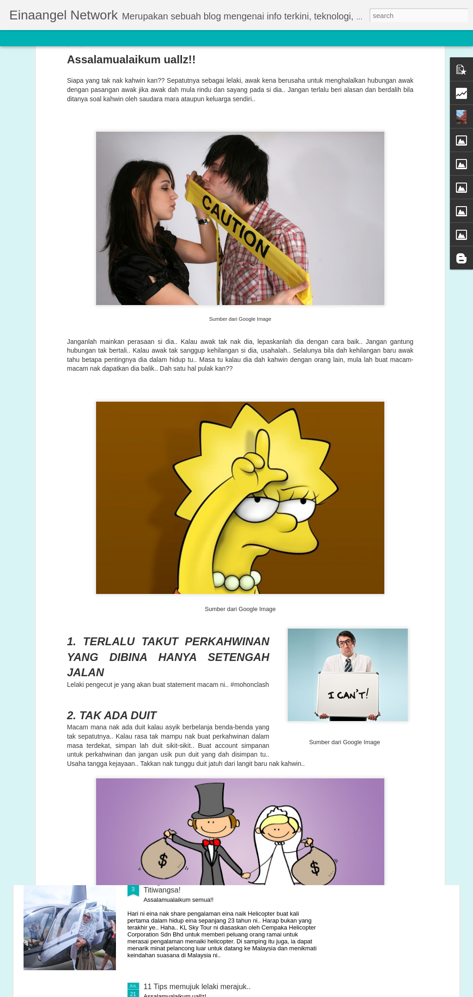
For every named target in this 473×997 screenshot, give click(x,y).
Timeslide (198, 38)
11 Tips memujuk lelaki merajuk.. (197, 987)
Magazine (75, 38)
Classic (15, 38)
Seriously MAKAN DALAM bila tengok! (207, 777)
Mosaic (106, 38)
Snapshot (165, 38)
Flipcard (43, 38)
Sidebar (134, 38)
